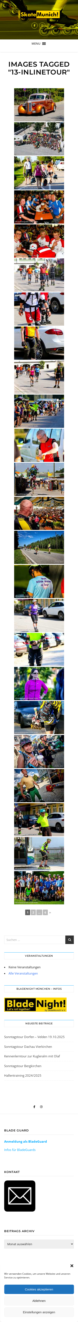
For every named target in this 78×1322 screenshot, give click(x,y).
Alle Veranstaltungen (23, 973)
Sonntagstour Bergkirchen (22, 1066)
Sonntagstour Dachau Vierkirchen (28, 1046)
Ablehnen (39, 1300)
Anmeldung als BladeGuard (25, 1141)
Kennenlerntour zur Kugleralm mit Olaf (32, 1056)
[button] (72, 1266)
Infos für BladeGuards (20, 1150)
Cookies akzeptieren (39, 1289)
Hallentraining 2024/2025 (22, 1075)
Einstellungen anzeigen (39, 1312)
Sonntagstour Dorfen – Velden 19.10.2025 (34, 1037)
